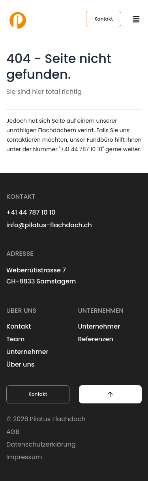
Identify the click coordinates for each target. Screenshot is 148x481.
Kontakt (103, 18)
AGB (12, 431)
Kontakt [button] (37, 394)
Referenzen (95, 339)
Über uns (20, 364)
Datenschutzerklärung (41, 444)
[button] (110, 394)
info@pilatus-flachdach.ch (49, 225)
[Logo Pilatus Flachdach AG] (17, 19)
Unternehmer (27, 351)
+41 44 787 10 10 (31, 212)
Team (15, 339)
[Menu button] (136, 19)
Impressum (24, 457)
